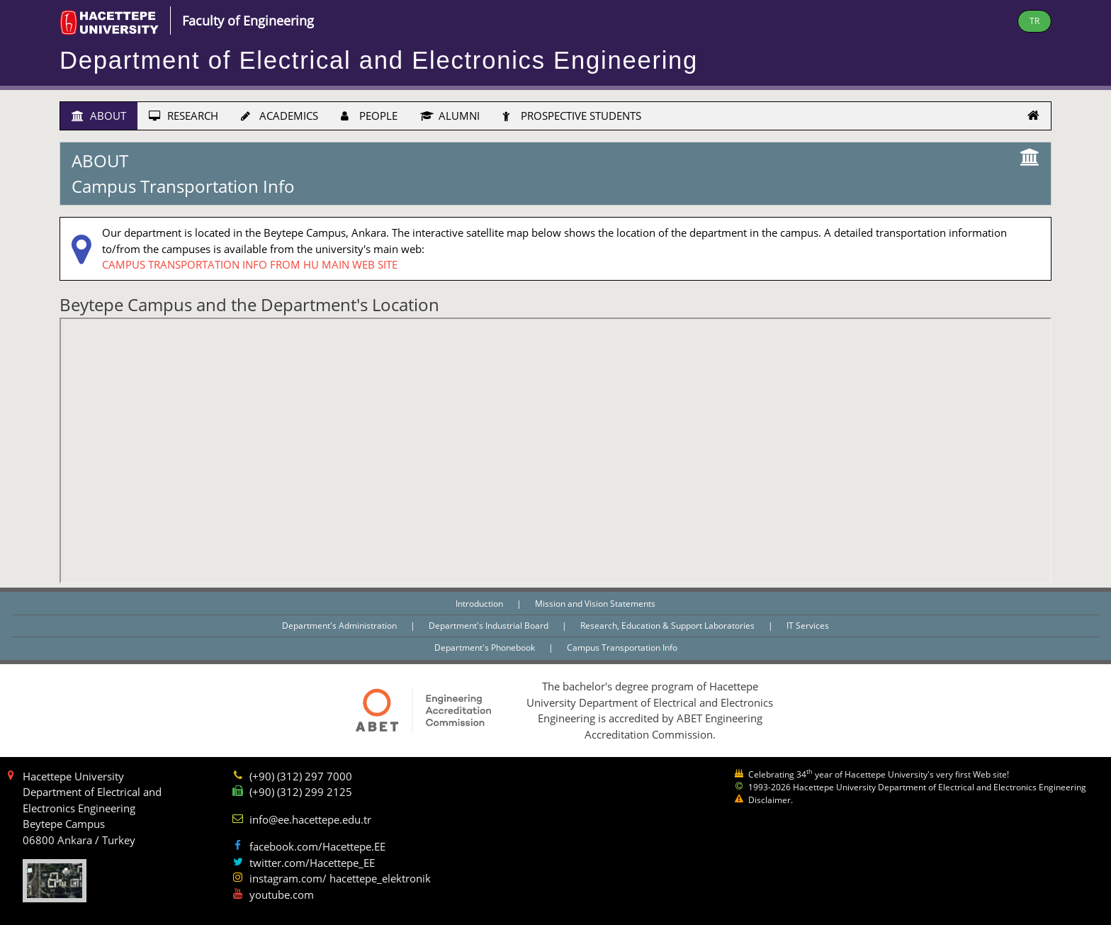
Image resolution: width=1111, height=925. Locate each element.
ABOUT (99, 115)
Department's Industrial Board (490, 626)
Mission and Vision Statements (595, 604)
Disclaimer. (770, 800)
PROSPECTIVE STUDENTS (571, 115)
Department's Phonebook (485, 647)
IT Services (807, 626)
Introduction (480, 604)
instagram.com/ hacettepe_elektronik (340, 878)
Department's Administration (340, 626)
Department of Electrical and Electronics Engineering (379, 60)
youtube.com (281, 894)
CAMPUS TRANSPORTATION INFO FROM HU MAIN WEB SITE (249, 264)
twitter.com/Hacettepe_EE (312, 863)
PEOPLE (369, 115)
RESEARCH (183, 115)
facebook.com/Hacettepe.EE (317, 846)
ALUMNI (450, 115)
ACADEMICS (279, 115)
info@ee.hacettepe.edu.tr (310, 819)
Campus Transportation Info (622, 647)
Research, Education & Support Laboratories (668, 626)
